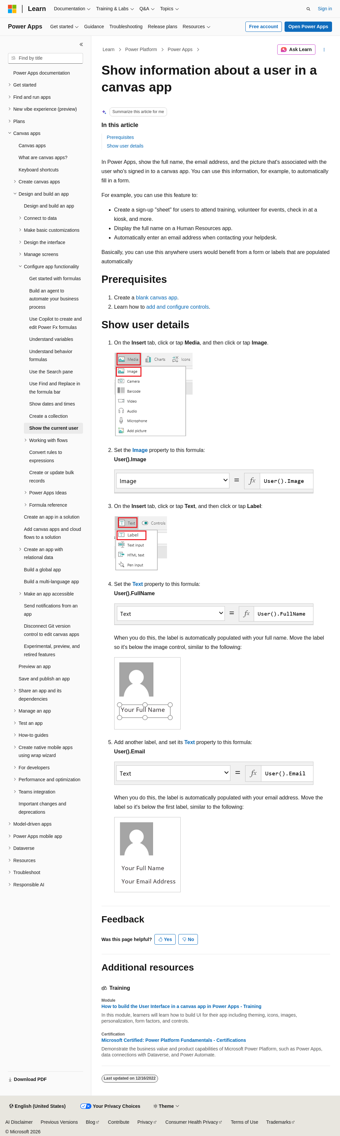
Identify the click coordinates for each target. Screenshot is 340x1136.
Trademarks (278, 1122)
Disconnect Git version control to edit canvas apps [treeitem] (51, 630)
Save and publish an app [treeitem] (44, 678)
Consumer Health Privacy (191, 1122)
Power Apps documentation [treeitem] (41, 73)
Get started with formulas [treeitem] (55, 278)
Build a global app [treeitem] (42, 569)
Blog (90, 1122)
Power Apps (180, 49)
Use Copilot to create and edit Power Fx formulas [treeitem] (55, 323)
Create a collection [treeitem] (48, 416)
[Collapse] (81, 44)
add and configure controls (177, 307)
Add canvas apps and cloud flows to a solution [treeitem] (52, 533)
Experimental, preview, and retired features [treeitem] (52, 650)
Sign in (325, 8)
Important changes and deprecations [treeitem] (42, 808)
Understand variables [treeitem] (51, 339)
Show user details (125, 146)
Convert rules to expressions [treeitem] (45, 456)
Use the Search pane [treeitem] (51, 371)
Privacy (145, 1122)
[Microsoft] (12, 9)
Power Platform (141, 49)
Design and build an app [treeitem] (49, 206)
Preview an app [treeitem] (35, 666)
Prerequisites (120, 137)
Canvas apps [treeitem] (32, 145)
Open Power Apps (308, 26)
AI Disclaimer (19, 1122)
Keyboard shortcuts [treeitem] (39, 169)
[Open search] (308, 9)
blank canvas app (156, 297)
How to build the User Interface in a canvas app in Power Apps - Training (182, 1006)
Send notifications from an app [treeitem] (51, 610)
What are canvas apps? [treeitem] (43, 157)
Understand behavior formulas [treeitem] (50, 355)
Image (140, 450)
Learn (109, 49)
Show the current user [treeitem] (53, 428)
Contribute (118, 1122)
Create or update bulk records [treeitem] (51, 476)
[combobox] (45, 58)
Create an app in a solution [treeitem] (51, 517)
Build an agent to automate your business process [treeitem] (54, 299)
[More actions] (324, 49)
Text (137, 584)
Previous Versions (59, 1122)
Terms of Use (244, 1122)
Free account (263, 26)
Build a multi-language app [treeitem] (51, 581)
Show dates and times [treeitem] (52, 404)
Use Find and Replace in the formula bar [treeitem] (54, 388)
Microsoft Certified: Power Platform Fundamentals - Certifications (174, 1040)
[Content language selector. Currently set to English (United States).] (37, 1106)
